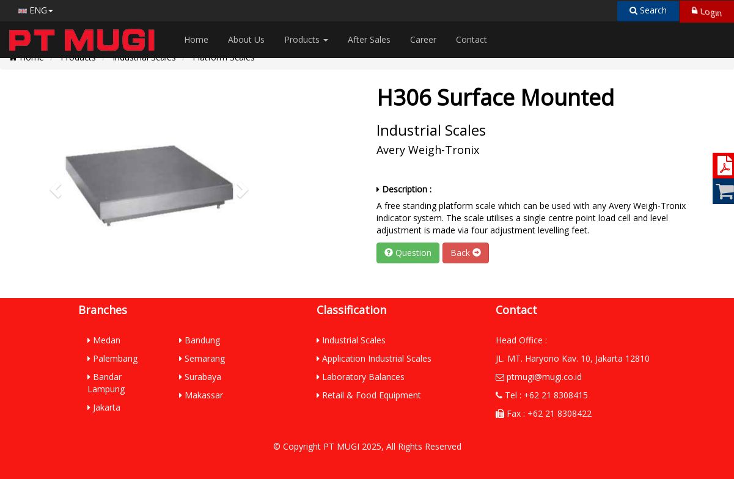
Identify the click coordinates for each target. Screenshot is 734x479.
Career (423, 39)
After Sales (369, 39)
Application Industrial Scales (374, 358)
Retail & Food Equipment (369, 395)
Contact (471, 39)
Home (196, 39)
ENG (35, 10)
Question (407, 252)
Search (648, 10)
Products (306, 39)
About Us (246, 39)
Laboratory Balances (361, 376)
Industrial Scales (351, 340)
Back (465, 252)
